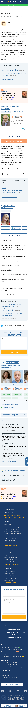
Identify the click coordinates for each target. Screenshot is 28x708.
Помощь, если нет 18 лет (7, 654)
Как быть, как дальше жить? (10, 424)
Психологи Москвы (9, 524)
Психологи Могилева (10, 578)
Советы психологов (12, 9)
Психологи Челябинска (10, 540)
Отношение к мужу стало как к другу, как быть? (13, 433)
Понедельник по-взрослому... (12, 475)
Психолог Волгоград (18, 111)
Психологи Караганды (10, 560)
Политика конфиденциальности (9, 664)
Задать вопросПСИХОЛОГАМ (26, 461)
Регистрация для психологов (12, 684)
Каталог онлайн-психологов (9, 404)
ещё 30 (3, 401)
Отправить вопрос (14, 617)
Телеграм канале (13, 327)
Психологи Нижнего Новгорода (13, 533)
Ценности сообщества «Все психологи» (11, 656)
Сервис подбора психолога (13, 626)
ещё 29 (14, 401)
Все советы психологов (9, 461)
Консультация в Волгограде (17, 122)
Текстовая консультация (13, 637)
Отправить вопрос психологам (9, 677)
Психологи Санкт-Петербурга (12, 527)
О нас (2, 679)
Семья (15, 398)
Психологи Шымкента (10, 557)
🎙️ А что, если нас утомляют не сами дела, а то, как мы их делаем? (13, 479)
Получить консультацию (14, 141)
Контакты (3, 673)
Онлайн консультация (13, 629)
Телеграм (13, 97)
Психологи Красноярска (10, 538)
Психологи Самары (9, 543)
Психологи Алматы (9, 553)
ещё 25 (25, 401)
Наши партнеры (5, 675)
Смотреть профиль (14, 136)
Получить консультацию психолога (14, 5)
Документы (4, 660)
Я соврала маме (6, 452)
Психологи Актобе (9, 562)
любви (11, 276)
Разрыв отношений (7, 443)
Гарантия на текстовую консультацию (11, 649)
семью (13, 270)
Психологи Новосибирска (11, 529)
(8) (17, 228)
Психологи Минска (9, 571)
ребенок (18, 32)
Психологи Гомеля (9, 573)
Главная (3, 9)
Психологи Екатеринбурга (11, 531)
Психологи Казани (9, 536)
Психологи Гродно (9, 580)
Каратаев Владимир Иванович (10, 107)
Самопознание (18, 16)
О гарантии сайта (8, 407)
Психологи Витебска (10, 576)
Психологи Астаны (9, 555)
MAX (12, 99)
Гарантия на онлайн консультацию (10, 647)
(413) (16, 129)
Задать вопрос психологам (9, 83)
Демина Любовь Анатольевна (8, 206)
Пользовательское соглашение (9, 662)
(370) (5, 228)
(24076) (6, 129)
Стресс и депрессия (5, 398)
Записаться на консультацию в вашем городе (13, 633)
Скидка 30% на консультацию (8, 651)
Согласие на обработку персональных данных (13, 667)
